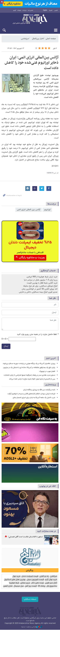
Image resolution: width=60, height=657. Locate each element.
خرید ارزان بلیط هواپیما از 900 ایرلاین (42, 276)
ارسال (6, 346)
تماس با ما (30, 10)
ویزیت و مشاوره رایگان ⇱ (30, 257)
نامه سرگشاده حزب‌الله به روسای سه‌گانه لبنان (39, 389)
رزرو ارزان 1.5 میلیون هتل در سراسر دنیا (40, 279)
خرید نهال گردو (51, 579)
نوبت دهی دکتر (37, 582)
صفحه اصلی (51, 38)
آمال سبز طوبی (51, 582)
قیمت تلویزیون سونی (35, 579)
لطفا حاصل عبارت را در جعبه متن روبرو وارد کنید (37, 334)
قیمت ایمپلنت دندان (29, 576)
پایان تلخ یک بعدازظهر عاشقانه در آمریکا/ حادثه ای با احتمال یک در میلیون (29, 367)
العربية (50, 10)
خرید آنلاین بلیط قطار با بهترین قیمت (42, 282)
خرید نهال (16, 576)
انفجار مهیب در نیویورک (47, 371)
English (45, 10)
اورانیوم (47, 209)
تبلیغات (19, 10)
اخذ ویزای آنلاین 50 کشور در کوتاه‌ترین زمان (39, 289)
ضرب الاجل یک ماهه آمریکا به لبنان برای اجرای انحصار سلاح (34, 397)
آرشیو (14, 10)
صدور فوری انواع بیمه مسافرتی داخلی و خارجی (38, 292)
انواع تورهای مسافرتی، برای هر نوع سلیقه (40, 286)
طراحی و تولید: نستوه (31, 627)
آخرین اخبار (51, 358)
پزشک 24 (41, 586)
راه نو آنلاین (44, 576)
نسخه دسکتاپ (30, 599)
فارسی (56, 10)
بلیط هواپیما (14, 582)
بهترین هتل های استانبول (14, 579)
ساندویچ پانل (51, 586)
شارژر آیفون (7, 586)
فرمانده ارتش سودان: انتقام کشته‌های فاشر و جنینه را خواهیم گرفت (31, 393)
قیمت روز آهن (31, 586)
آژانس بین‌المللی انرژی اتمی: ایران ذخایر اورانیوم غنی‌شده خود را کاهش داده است (31, 62)
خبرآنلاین (30, 19)
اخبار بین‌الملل (38, 38)
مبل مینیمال (18, 586)
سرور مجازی (25, 582)
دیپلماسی (25, 38)
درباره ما (25, 10)
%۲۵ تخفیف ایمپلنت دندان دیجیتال (30, 245)
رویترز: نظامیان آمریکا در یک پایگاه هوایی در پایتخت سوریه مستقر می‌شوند (29, 363)
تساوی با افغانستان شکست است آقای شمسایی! (25, 536)
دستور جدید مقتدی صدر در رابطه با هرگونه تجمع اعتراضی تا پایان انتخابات (29, 375)
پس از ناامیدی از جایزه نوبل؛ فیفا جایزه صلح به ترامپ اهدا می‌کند (32, 379)
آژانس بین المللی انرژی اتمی (28, 209)
